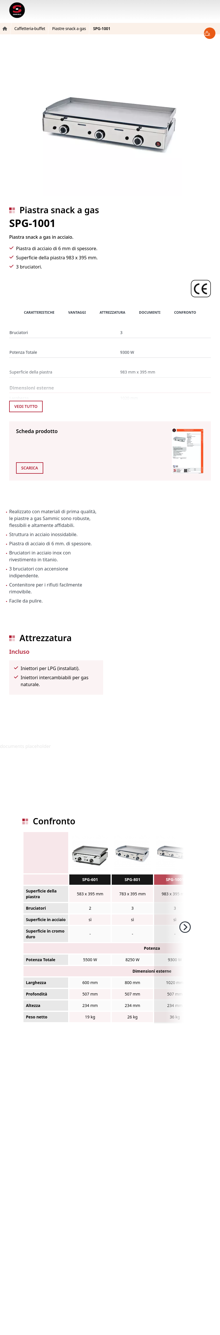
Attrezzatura (112, 312)
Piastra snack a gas (59, 210)
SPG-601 (90, 879)
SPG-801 (132, 879)
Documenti (149, 312)
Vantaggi (77, 312)
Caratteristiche (39, 312)
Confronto (185, 312)
